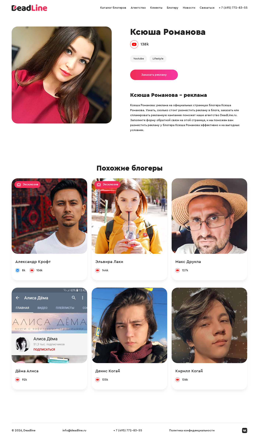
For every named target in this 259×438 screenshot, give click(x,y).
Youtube (138, 58)
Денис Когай (107, 371)
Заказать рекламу (154, 74)
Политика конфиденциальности (192, 430)
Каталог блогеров (113, 7)
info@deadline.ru (74, 430)
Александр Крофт (33, 262)
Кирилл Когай (189, 371)
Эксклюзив (30, 184)
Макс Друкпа (188, 262)
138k (144, 44)
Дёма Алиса (27, 371)
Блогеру (172, 7)
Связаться (207, 7)
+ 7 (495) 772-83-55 (233, 7)
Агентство (138, 7)
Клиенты (156, 7)
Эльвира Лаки (109, 262)
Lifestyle (158, 58)
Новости (189, 7)
